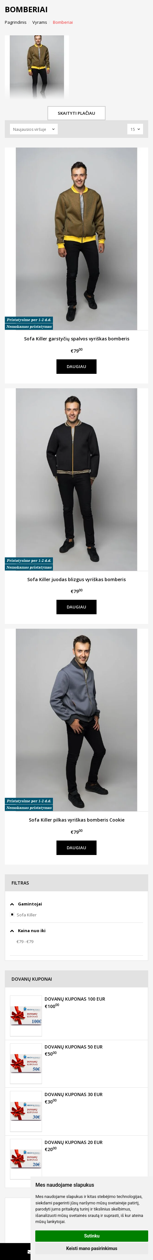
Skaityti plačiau (76, 113)
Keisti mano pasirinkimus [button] (91, 1248)
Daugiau (76, 366)
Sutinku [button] (91, 1235)
